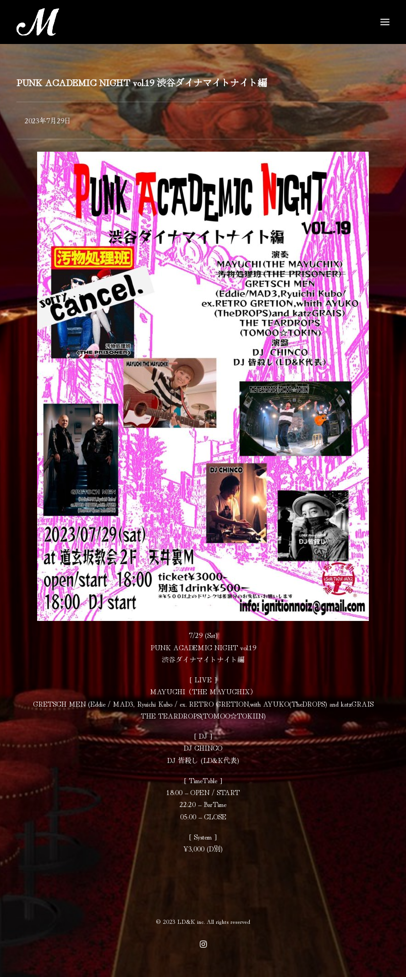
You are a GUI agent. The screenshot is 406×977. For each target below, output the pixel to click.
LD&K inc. (191, 921)
